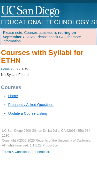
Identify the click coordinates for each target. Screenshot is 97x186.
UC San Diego (30, 11)
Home (5, 69)
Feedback (42, 152)
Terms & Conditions (16, 152)
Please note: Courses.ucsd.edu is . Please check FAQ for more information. (42, 36)
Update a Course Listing (27, 113)
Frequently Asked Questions (31, 105)
